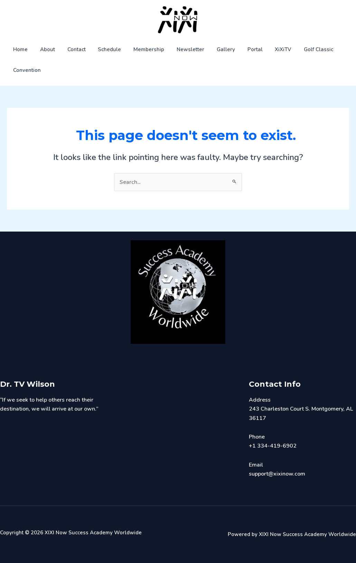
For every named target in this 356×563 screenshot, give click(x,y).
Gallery (213, 49)
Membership (139, 49)
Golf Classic (299, 49)
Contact (71, 49)
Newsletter (179, 49)
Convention (26, 70)
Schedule (102, 49)
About (44, 49)
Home (19, 49)
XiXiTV (266, 49)
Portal (239, 49)
